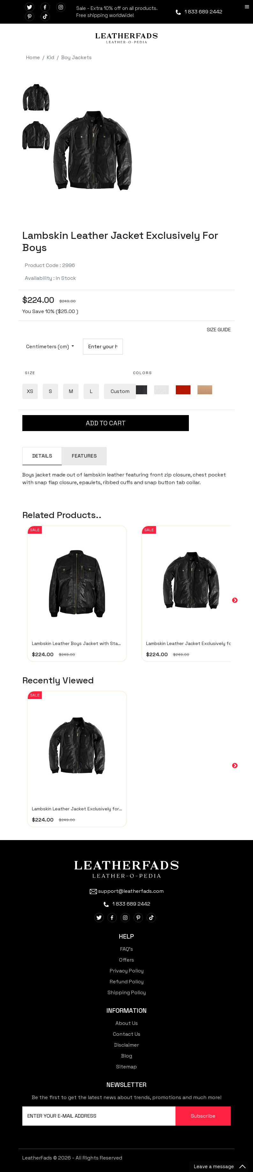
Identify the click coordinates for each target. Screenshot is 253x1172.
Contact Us (126, 1034)
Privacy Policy (127, 970)
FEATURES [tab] (84, 455)
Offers (126, 959)
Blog (126, 1055)
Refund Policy (127, 981)
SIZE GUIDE (219, 329)
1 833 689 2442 (198, 11)
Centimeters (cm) (48, 346)
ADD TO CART (106, 423)
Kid (50, 57)
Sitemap (126, 1066)
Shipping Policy (127, 992)
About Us (126, 1023)
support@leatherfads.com (127, 891)
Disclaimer (126, 1045)
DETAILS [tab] (42, 455)
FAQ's (126, 949)
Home (33, 57)
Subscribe (203, 1116)
